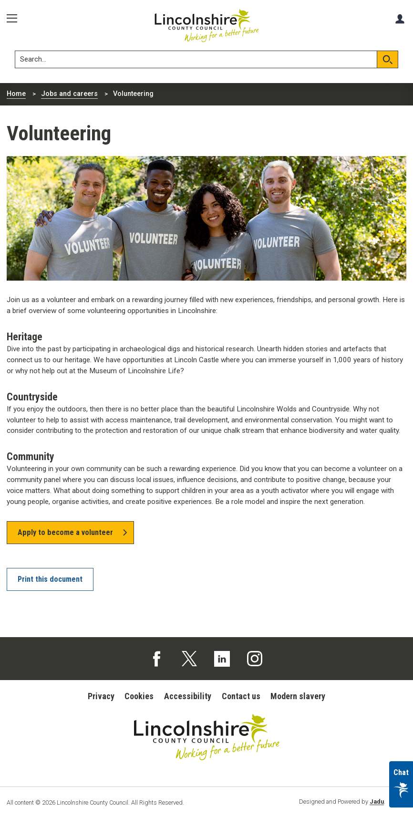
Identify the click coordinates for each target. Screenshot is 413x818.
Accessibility (187, 696)
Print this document (50, 579)
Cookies (139, 696)
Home (16, 94)
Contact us (241, 696)
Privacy (101, 696)
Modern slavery (297, 696)
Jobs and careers (69, 94)
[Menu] (15, 18)
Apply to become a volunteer (65, 532)
